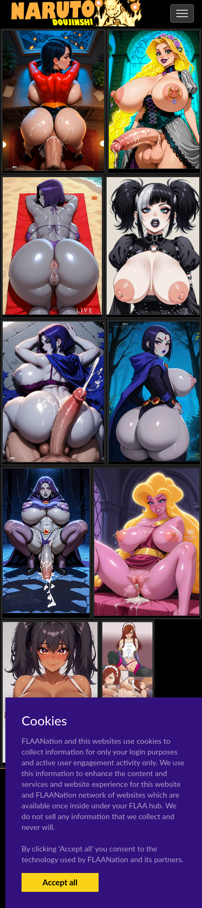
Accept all (60, 882)
